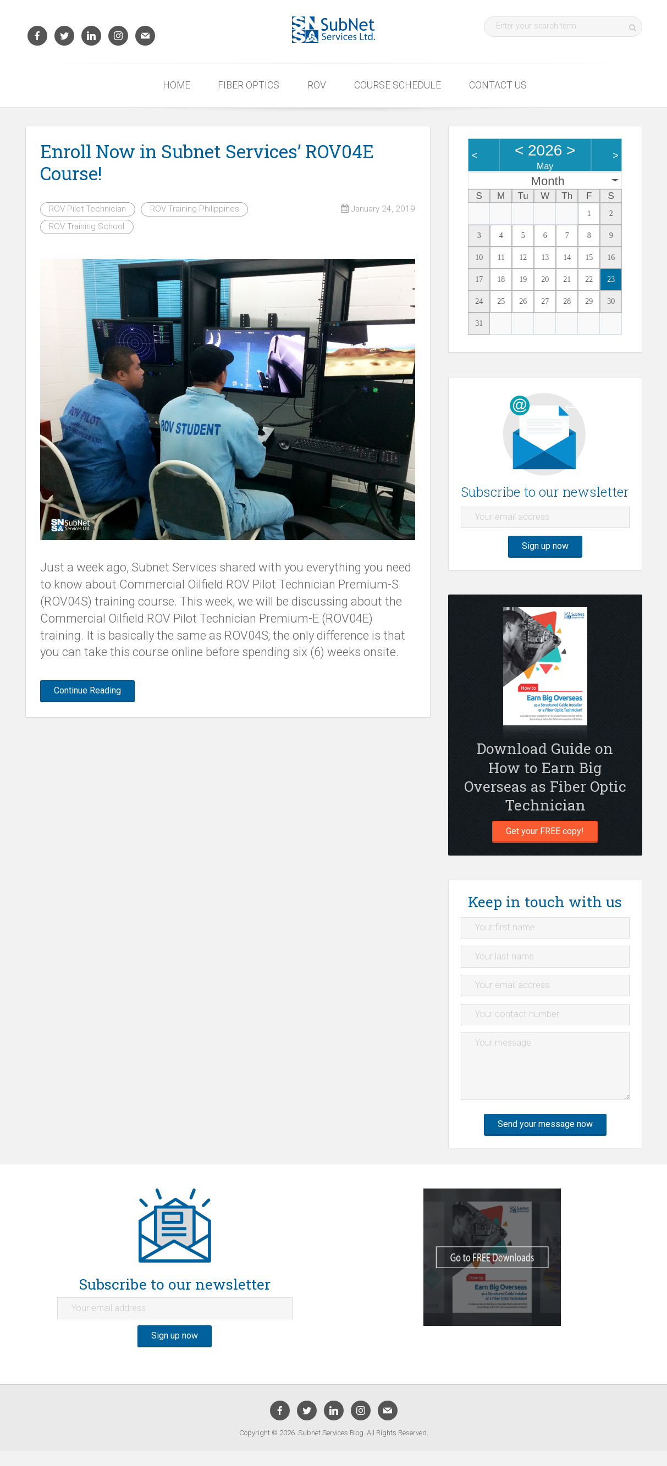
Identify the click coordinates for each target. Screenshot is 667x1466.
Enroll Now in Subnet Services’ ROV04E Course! (207, 162)
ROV (316, 85)
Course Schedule (397, 85)
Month (548, 181)
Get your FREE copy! (545, 835)
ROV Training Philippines (194, 209)
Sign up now (545, 548)
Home (176, 85)
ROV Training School (86, 226)
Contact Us (498, 85)
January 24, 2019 (378, 209)
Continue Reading (92, 691)
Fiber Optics (248, 85)
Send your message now (545, 1138)
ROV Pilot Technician (87, 209)
